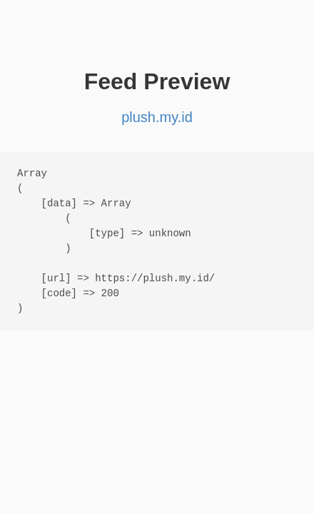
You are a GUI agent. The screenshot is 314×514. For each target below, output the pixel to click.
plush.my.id (157, 117)
